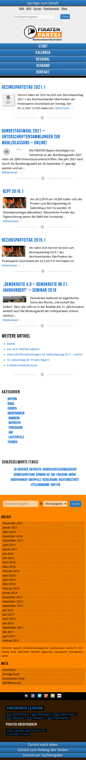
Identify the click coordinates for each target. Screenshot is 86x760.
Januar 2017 (10, 549)
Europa (12, 408)
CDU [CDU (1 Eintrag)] (53, 475)
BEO (28, 8)
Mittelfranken (18, 714)
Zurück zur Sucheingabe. (43, 755)
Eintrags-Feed (11, 674)
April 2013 (9, 618)
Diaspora (26, 696)
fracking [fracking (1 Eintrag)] (62, 475)
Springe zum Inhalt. (43, 3)
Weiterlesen (64, 108)
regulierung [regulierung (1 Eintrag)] (50, 480)
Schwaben (36, 718)
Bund (11, 403)
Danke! (11, 343)
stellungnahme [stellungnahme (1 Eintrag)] (76, 652)
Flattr (53, 696)
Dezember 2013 (13, 597)
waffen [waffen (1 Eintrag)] (55, 485)
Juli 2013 (8, 610)
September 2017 (13, 540)
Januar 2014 (10, 592)
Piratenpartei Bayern (25, 708)
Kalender (43, 52)
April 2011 (9, 636)
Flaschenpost (51, 8)
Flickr (59, 696)
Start (43, 46)
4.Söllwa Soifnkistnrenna (22, 365)
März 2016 (9, 566)
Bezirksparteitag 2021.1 (24, 87)
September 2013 (13, 605)
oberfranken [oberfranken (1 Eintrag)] (23, 652)
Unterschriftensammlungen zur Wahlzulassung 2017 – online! (44, 354)
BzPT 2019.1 (13, 191)
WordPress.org (12, 682)
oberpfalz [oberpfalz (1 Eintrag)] (34, 480)
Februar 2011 (11, 640)
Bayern (12, 399)
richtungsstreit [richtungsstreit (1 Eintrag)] (69, 480)
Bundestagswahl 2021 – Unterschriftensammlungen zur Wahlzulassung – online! (31, 137)
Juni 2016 (8, 558)
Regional (43, 59)
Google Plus (46, 696)
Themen (12, 442)
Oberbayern (42, 714)
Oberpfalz (15, 718)
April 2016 (9, 562)
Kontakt (43, 72)
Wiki (21, 8)
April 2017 (9, 545)
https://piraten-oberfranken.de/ (26, 730)
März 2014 (9, 584)
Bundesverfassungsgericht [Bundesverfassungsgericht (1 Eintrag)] (60, 469)
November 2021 (13, 523)
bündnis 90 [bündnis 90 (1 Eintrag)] (43, 475)
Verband (43, 65)
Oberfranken (16, 413)
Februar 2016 (11, 571)
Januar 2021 (10, 527)
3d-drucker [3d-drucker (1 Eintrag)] (21, 469)
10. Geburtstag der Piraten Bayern (28, 359)
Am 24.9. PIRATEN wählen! (23, 349)
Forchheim (15, 427)
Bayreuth (15, 422)
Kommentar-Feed (13, 678)
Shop (64, 8)
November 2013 (13, 601)
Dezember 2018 (13, 536)
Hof (11, 432)
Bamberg (14, 418)
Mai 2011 (8, 632)
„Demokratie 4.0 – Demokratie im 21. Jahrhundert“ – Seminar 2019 (35, 287)
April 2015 (9, 575)
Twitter (39, 696)
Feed (26, 734)
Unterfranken (59, 718)
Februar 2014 (11, 588)
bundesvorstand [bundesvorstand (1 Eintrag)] (57, 648)
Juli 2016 (8, 553)
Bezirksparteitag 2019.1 (24, 240)
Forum (37, 8)
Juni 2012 (8, 623)
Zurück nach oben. (43, 745)
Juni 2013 (8, 614)
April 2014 (9, 579)
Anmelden (9, 669)
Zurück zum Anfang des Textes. (43, 750)
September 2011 (13, 627)
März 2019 (9, 532)
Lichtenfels (16, 437)
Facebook (33, 696)
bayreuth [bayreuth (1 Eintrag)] (35, 469)
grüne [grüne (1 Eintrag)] (72, 475)
